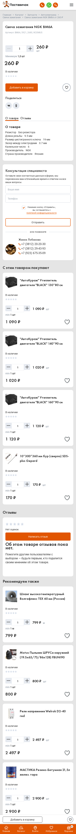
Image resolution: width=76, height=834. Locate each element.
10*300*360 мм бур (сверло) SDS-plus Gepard (44, 458)
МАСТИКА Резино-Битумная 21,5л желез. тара (45, 772)
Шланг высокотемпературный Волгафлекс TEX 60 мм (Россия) (42, 596)
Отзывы (25, 118)
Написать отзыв (38, 536)
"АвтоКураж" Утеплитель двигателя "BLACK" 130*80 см (41, 282)
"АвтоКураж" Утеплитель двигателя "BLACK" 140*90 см (41, 341)
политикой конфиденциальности (41, 213)
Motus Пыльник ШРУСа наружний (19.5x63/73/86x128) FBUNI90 (44, 654)
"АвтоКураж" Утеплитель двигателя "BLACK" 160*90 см (41, 399)
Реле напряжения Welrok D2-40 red (43, 713)
